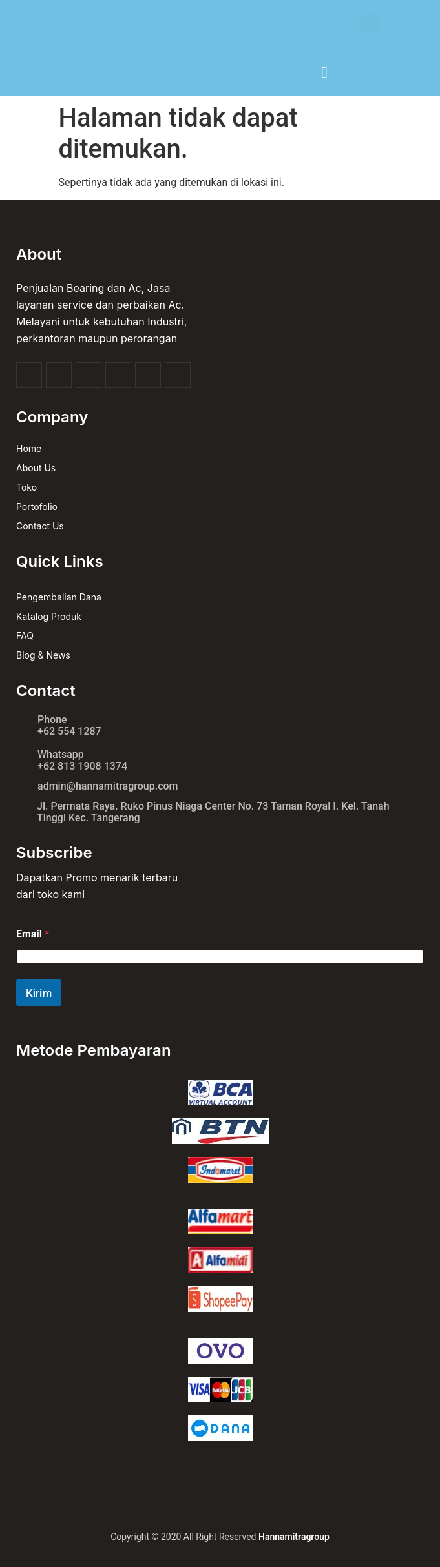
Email (32, 934)
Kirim (39, 993)
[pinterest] (148, 375)
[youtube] (88, 375)
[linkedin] (178, 375)
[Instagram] (118, 375)
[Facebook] (29, 375)
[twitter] (59, 375)
